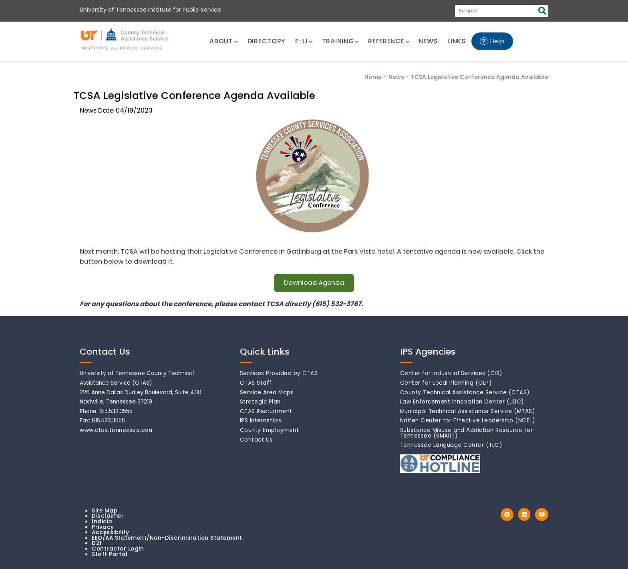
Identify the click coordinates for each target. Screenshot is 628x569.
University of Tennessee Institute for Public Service (150, 10)
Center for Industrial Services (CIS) (451, 373)
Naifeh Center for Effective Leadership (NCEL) (467, 420)
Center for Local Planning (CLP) (446, 383)
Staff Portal (109, 554)
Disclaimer (108, 516)
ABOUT (223, 41)
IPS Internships (261, 420)
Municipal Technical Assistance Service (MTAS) (467, 411)
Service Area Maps (267, 392)
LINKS (456, 41)
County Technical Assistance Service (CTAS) (465, 392)
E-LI (303, 41)
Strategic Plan (260, 402)
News (396, 77)
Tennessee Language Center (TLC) (451, 445)
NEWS (428, 41)
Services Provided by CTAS (279, 373)
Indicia (102, 521)
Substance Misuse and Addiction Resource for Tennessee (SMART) (466, 433)
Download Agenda (314, 282)
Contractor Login (118, 549)
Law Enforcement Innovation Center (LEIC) (462, 402)
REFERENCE (388, 41)
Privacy (103, 527)
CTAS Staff (256, 383)
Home (373, 77)
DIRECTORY (267, 41)
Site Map (104, 511)
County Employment (269, 430)
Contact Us (256, 440)
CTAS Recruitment (266, 411)
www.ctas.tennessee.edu (116, 430)
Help (497, 41)
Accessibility (110, 532)
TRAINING (340, 41)
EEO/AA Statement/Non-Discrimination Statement (167, 538)
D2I (97, 543)
